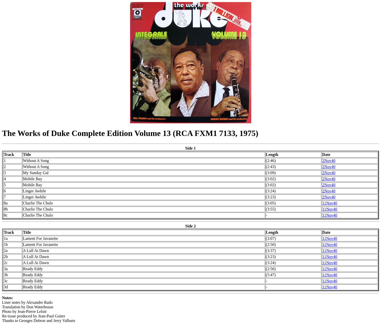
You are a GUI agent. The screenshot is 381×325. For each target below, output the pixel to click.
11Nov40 (329, 203)
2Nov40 (328, 160)
